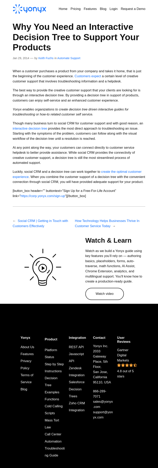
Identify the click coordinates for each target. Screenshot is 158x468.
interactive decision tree (30, 128)
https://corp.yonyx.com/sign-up (43, 196)
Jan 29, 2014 (21, 58)
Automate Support (68, 58)
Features (27, 354)
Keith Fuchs (45, 58)
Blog (23, 389)
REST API (76, 347)
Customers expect (88, 76)
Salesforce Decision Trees (77, 389)
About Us (27, 347)
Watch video (105, 294)
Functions (52, 399)
